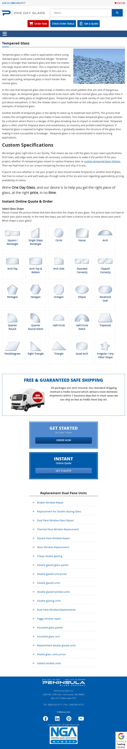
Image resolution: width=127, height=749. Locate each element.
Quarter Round (12, 321)
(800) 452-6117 (18, 2)
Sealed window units (49, 663)
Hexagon (35, 291)
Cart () (119, 2)
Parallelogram (12, 348)
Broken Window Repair (50, 502)
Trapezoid (105, 319)
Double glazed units (48, 583)
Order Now (40, 23)
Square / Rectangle (12, 236)
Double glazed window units (53, 591)
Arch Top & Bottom (35, 265)
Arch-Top (12, 263)
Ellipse (82, 291)
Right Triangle (35, 348)
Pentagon (12, 291)
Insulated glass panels (50, 627)
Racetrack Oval (105, 293)
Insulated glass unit (48, 636)
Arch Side (58, 263)
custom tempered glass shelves (102, 161)
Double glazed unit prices (52, 574)
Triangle (58, 348)
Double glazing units (49, 600)
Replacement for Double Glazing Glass (59, 511)
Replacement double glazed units (56, 645)
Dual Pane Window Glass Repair (55, 520)
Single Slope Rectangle (35, 236)
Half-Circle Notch (82, 321)
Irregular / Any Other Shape (105, 350)
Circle (58, 234)
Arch (105, 234)
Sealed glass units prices (51, 654)
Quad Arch (82, 348)
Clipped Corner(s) (105, 265)
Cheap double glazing (49, 556)
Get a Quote (91, 23)
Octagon (58, 291)
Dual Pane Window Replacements (56, 609)
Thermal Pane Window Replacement (58, 529)
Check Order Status (63, 23)
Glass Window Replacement (53, 547)
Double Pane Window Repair (53, 538)
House (82, 234)
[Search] (81, 13)
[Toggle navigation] (4, 34)
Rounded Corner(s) (82, 265)
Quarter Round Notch (35, 321)
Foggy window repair (49, 618)
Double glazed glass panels (53, 565)
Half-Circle (58, 319)
